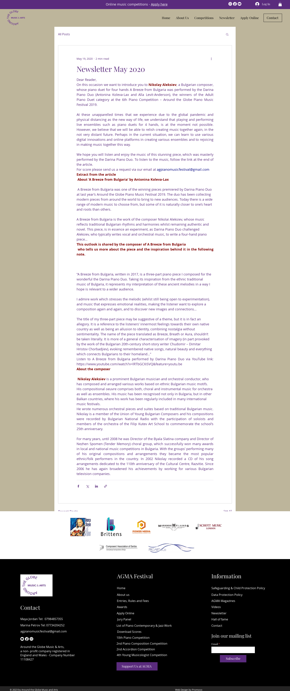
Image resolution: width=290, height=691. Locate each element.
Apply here (159, 4)
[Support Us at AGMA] (137, 666)
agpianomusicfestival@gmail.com (43, 631)
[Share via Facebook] (78, 486)
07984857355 (54, 619)
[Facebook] (235, 4)
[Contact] (273, 18)
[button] (204, 17)
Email (214, 644)
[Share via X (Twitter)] (87, 486)
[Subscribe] (233, 658)
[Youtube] (239, 4)
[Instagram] (230, 4)
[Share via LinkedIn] (96, 486)
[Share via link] (105, 486)
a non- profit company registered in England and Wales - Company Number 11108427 (47, 655)
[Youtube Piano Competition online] (22, 639)
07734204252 (55, 625)
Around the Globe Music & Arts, (42, 647)
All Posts (64, 34)
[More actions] (211, 59)
